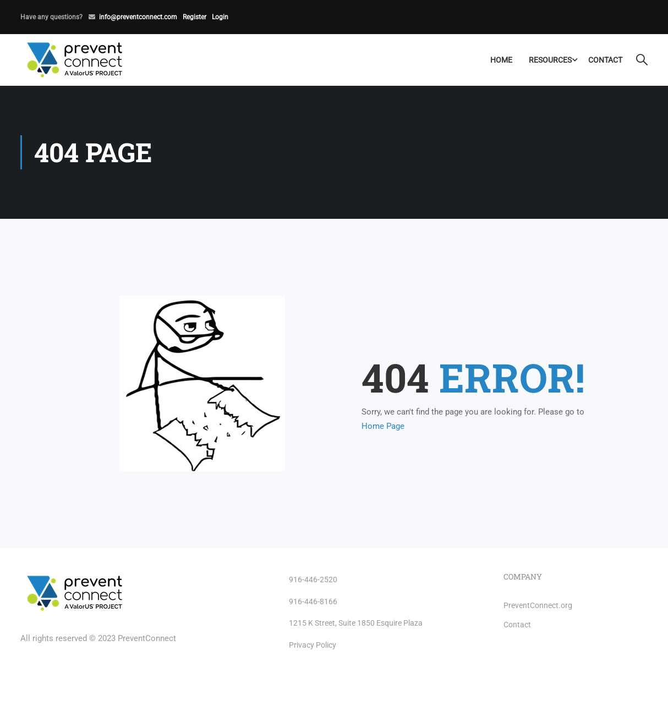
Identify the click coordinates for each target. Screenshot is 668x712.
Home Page (383, 426)
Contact (605, 60)
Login (220, 17)
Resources (550, 60)
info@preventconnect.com (138, 17)
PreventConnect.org (537, 605)
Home (501, 60)
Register (194, 17)
